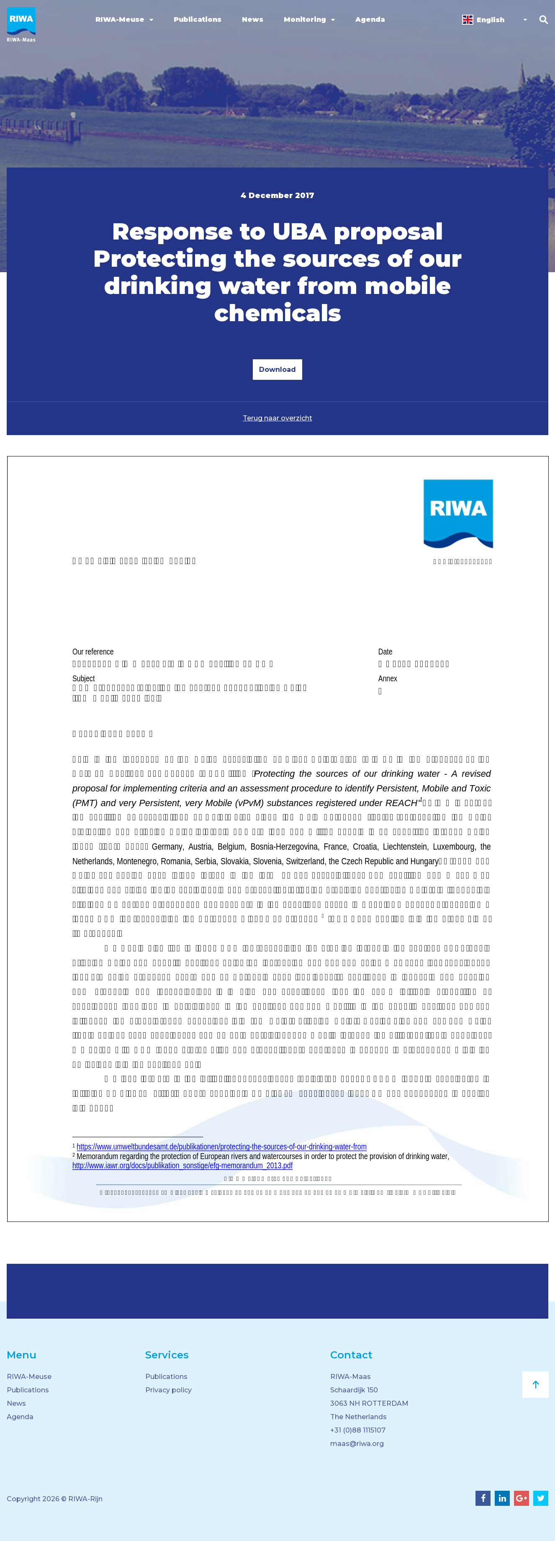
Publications (197, 19)
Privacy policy (168, 1390)
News (252, 19)
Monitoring (305, 19)
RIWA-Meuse (119, 19)
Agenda (370, 19)
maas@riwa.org (357, 1444)
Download (277, 370)
